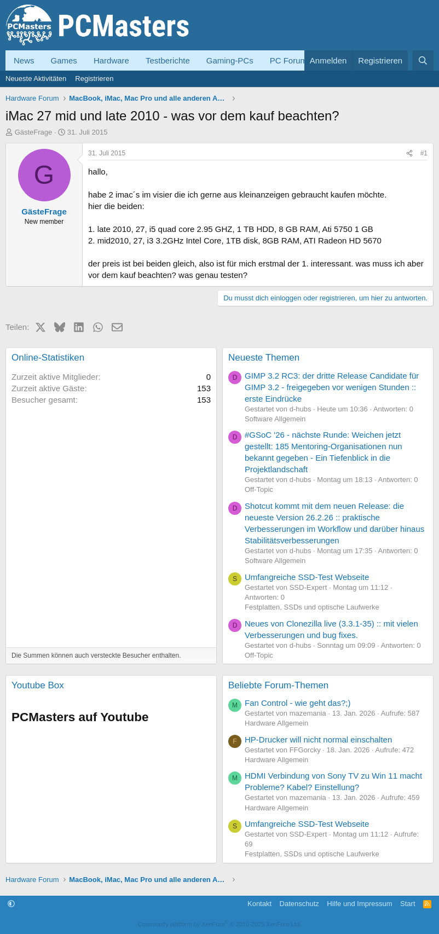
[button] (11, 903)
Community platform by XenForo (219, 924)
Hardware (111, 60)
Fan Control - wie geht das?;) (297, 702)
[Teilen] (409, 153)
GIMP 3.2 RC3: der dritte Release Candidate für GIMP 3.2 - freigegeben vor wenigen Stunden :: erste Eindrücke (332, 387)
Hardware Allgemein (276, 723)
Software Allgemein (275, 419)
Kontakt (259, 904)
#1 (424, 153)
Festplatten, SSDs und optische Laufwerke (312, 607)
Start (407, 904)
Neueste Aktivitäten (35, 78)
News (24, 60)
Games (64, 60)
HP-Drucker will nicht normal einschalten (318, 739)
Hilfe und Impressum (359, 904)
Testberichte (168, 60)
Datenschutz (299, 904)
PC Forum (288, 60)
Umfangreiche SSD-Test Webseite (307, 577)
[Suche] (423, 60)
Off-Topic (259, 489)
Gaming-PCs (229, 60)
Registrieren (94, 78)
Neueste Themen (263, 357)
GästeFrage (34, 132)
